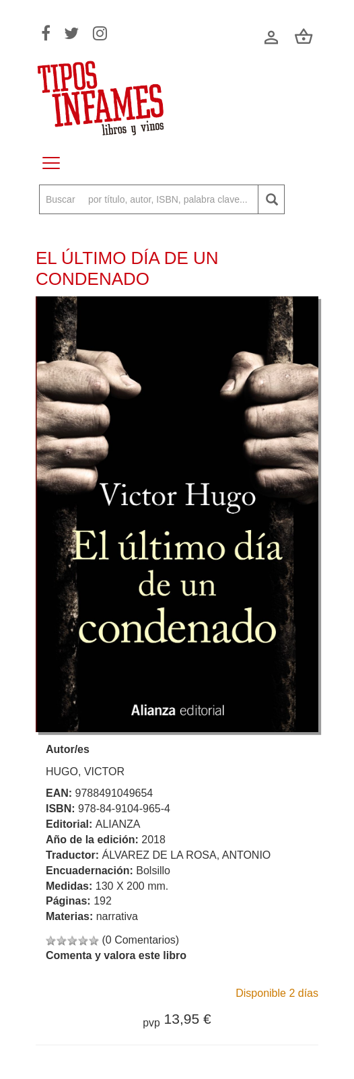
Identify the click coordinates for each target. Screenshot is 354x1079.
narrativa (117, 916)
